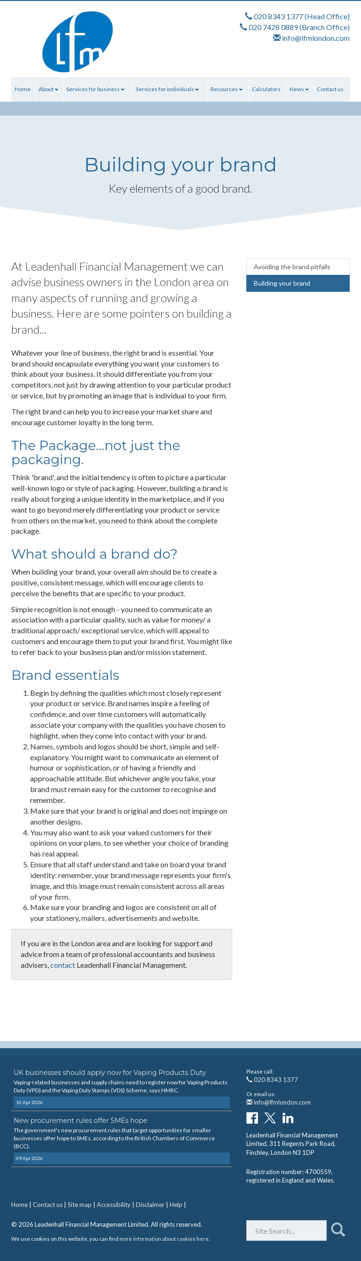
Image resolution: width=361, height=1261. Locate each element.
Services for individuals (167, 89)
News (299, 89)
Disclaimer (150, 1204)
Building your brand (282, 283)
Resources (227, 89)
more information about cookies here (164, 1239)
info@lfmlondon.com (316, 37)
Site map (80, 1204)
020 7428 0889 (273, 27)
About (48, 89)
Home (23, 89)
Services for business (95, 89)
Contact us (330, 89)
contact (62, 964)
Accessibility (114, 1204)
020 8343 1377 (278, 16)
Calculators (266, 89)
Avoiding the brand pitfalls (292, 267)
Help (176, 1204)
